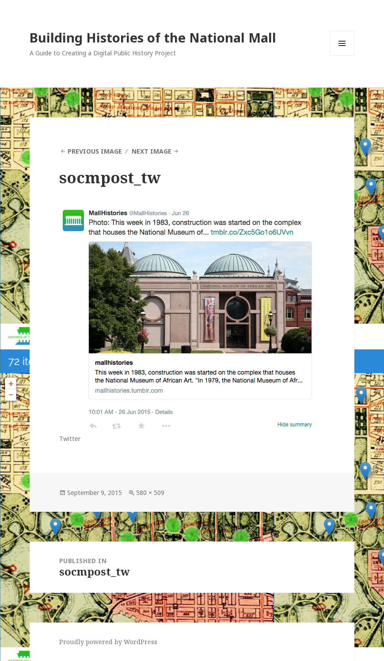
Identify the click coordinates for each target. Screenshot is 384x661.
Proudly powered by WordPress (108, 642)
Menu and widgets (342, 55)
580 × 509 (150, 492)
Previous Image (95, 151)
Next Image (151, 151)
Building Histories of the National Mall (153, 37)
